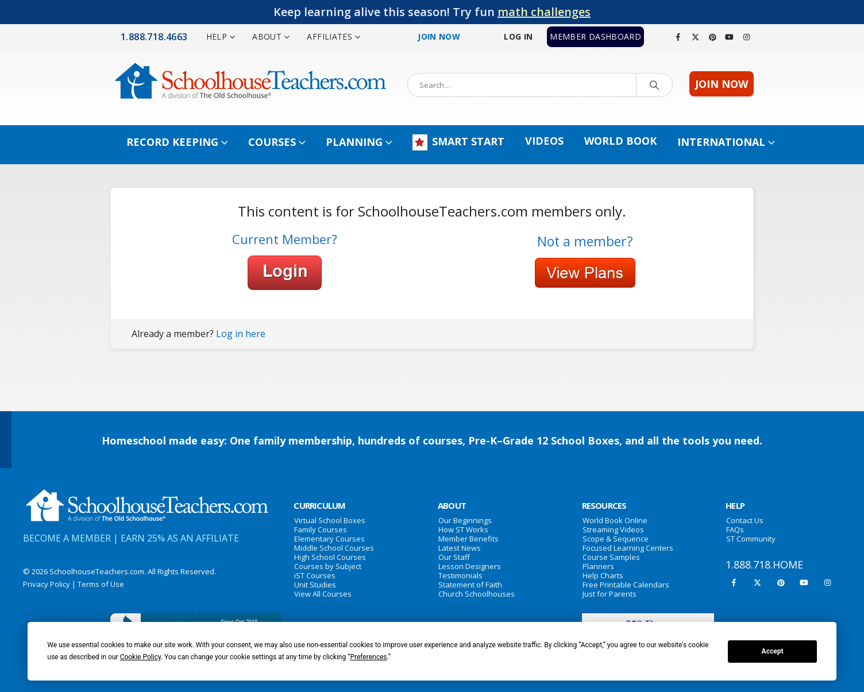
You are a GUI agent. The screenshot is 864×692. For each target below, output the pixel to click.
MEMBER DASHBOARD (595, 36)
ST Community (751, 539)
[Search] (654, 85)
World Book (620, 141)
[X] (695, 36)
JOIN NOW (721, 84)
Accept (773, 651)
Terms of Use (101, 584)
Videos (544, 141)
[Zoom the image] (146, 494)
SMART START (458, 142)
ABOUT (266, 36)
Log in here (240, 333)
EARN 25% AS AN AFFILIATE (180, 538)
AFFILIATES (329, 36)
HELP (216, 36)
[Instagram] (746, 36)
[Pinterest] (712, 36)
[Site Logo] (250, 85)
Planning (354, 142)
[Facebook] (678, 36)
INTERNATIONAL (721, 142)
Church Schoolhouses (476, 594)
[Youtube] (729, 36)
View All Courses (323, 594)
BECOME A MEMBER (67, 538)
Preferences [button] (368, 657)
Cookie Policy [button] (140, 657)
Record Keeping (172, 142)
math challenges (544, 12)
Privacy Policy (46, 584)
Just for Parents (610, 594)
